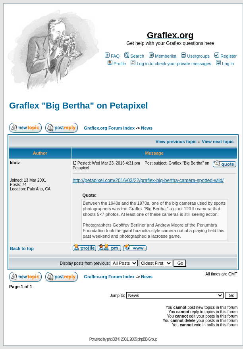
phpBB (112, 339)
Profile (117, 63)
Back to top (22, 248)
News (146, 128)
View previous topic (176, 141)
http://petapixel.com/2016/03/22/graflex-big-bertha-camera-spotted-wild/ (148, 180)
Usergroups (195, 56)
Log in (225, 63)
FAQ (112, 56)
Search (134, 56)
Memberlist (162, 56)
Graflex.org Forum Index (109, 128)
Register (225, 56)
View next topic (217, 141)
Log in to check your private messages (171, 63)
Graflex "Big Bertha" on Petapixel (78, 106)
